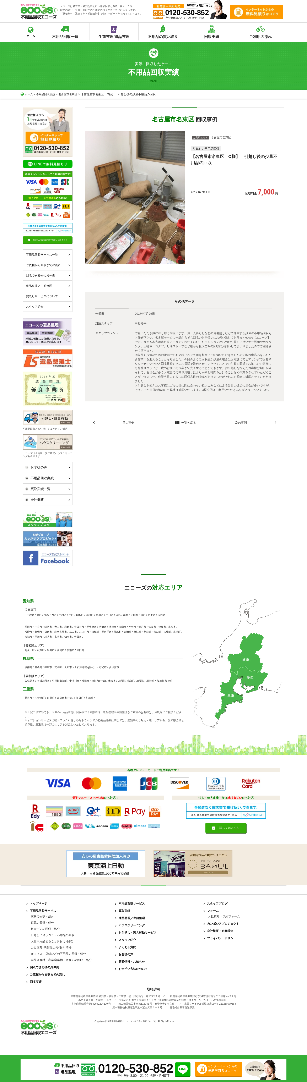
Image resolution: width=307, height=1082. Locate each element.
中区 (71, 615)
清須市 (112, 626)
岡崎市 (38, 636)
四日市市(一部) (65, 697)
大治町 (127, 631)
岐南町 (28, 667)
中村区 (62, 615)
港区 (118, 615)
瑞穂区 (90, 615)
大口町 (157, 631)
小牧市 (132, 626)
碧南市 (70, 650)
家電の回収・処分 (42, 922)
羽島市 (48, 667)
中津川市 (74, 680)
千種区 (30, 615)
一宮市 (38, 626)
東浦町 (177, 631)
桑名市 (28, 697)
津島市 (162, 626)
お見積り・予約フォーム (224, 916)
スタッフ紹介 (48, 306)
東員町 (50, 697)
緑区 (143, 615)
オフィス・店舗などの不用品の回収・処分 (58, 953)
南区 (125, 615)
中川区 (109, 615)
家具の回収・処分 (42, 916)
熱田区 (99, 615)
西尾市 (60, 650)
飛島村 (117, 631)
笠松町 (38, 667)
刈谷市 (48, 636)
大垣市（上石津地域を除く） (80, 667)
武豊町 (41, 650)
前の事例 (128, 423)
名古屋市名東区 (70, 94)
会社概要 (46, 500)
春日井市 (79, 626)
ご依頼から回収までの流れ (48, 265)
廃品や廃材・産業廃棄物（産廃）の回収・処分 (61, 960)
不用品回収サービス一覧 (48, 254)
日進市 (48, 631)
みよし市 (84, 631)
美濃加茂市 (43, 680)
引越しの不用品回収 (206, 148)
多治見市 (114, 667)
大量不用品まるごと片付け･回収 (52, 941)
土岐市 (112, 680)
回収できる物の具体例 (48, 275)
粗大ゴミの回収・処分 (45, 928)
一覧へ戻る (184, 423)
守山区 (134, 615)
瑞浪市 (85, 680)
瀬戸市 (142, 626)
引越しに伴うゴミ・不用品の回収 (52, 935)
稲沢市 (48, 626)
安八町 (58, 667)
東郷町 (95, 631)
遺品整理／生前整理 (48, 285)
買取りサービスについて (48, 296)
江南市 (122, 626)
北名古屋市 (60, 631)
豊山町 (147, 631)
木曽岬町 (40, 697)
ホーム (27, 94)
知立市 (68, 636)
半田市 (50, 650)
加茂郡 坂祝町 (164, 680)
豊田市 (78, 636)
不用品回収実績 (47, 94)
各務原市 (30, 680)
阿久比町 (30, 650)
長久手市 (107, 631)
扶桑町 (167, 631)
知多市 (152, 626)
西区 (54, 615)
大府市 (103, 626)
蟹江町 (137, 631)
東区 (39, 615)
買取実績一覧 (46, 489)
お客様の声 (46, 467)
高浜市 (58, 636)
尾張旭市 (92, 626)
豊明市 (38, 631)
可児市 (103, 667)
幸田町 (80, 650)
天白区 (161, 615)
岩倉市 (68, 626)
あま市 (73, 631)
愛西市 (28, 626)
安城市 (28, 636)
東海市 (172, 626)
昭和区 (80, 615)
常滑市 (28, 631)
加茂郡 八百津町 (145, 680)
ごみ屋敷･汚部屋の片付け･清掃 (51, 947)
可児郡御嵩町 (59, 680)
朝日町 (80, 697)
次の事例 (241, 423)
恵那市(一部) (99, 680)
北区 (46, 615)
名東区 (151, 615)
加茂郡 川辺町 (126, 680)
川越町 (89, 697)
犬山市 (58, 626)
